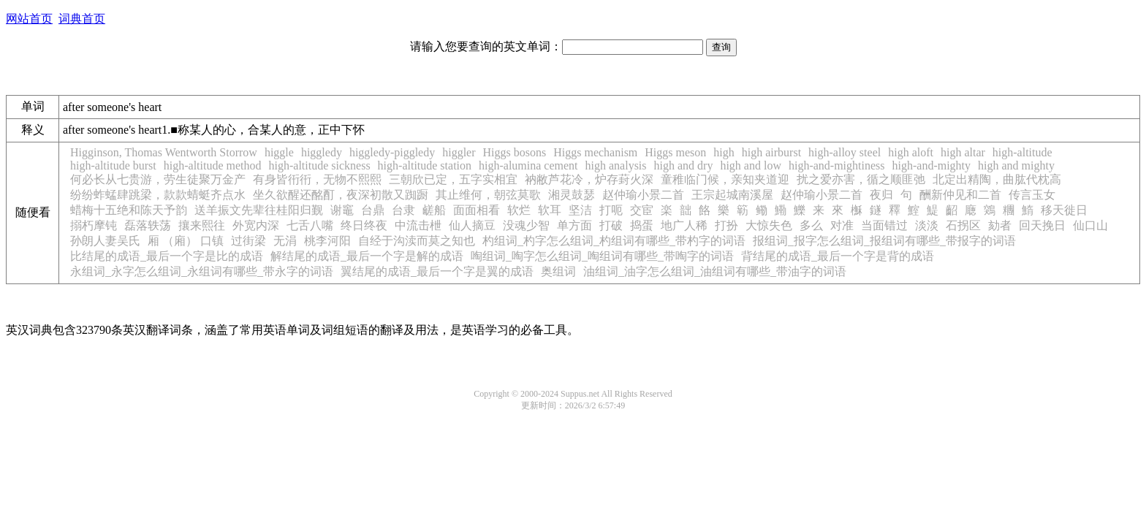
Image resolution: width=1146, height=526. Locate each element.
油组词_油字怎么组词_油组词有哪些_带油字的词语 (714, 271)
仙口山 (1090, 225)
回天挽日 (1042, 225)
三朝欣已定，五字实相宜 (453, 179)
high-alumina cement (528, 165)
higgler (458, 152)
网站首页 (29, 18)
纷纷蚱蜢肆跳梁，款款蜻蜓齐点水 (158, 194)
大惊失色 (768, 225)
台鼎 (372, 210)
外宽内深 (255, 225)
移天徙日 (1064, 210)
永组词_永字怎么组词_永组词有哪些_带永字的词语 (201, 271)
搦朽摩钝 (93, 225)
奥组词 (558, 271)
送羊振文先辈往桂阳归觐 (258, 210)
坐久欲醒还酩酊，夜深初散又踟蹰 (340, 194)
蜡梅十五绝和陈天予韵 (128, 210)
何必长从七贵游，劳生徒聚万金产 (158, 179)
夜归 (881, 194)
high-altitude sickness (320, 165)
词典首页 (81, 18)
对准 (842, 225)
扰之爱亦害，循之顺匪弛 (861, 179)
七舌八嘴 (309, 225)
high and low (750, 165)
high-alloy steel (844, 152)
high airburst (771, 152)
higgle (279, 152)
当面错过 (884, 225)
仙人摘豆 (472, 225)
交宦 (641, 210)
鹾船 (434, 210)
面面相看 (476, 210)
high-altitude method (213, 165)
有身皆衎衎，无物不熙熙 (317, 179)
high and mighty (1016, 165)
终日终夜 (364, 225)
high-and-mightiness (837, 165)
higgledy (321, 152)
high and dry (683, 165)
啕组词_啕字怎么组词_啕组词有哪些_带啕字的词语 (602, 256)
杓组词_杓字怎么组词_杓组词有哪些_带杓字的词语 (613, 241)
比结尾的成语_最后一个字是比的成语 (166, 256)
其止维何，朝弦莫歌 (488, 194)
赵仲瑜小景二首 (643, 194)
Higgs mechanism (595, 152)
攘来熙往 (201, 225)
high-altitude (1022, 152)
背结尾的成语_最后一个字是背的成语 (837, 256)
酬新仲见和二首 (960, 194)
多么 (811, 225)
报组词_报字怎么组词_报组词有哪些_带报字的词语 (884, 241)
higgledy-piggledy (392, 152)
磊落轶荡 (147, 225)
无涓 (285, 241)
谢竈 (342, 210)
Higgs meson (675, 152)
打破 (611, 225)
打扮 (726, 225)
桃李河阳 (327, 241)
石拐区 (963, 225)
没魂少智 (526, 225)
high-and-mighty (931, 165)
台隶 (403, 210)
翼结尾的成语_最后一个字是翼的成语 (437, 271)
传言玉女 (1032, 194)
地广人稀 (684, 225)
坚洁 (580, 210)
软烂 (519, 210)
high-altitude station (424, 165)
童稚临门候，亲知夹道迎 (725, 179)
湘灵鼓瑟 (571, 194)
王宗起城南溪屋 (732, 194)
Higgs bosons (515, 152)
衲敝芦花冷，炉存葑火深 (589, 179)
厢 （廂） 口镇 (186, 241)
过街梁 (248, 241)
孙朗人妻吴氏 (105, 241)
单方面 (574, 225)
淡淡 (926, 225)
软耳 (549, 210)
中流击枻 (418, 225)
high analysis (616, 165)
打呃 (611, 210)
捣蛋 (641, 225)
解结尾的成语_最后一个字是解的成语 (366, 256)
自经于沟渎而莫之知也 (416, 241)
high (723, 152)
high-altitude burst (113, 165)
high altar (963, 152)
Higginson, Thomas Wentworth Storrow (163, 152)
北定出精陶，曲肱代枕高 (997, 179)
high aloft (910, 152)
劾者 (1000, 225)
